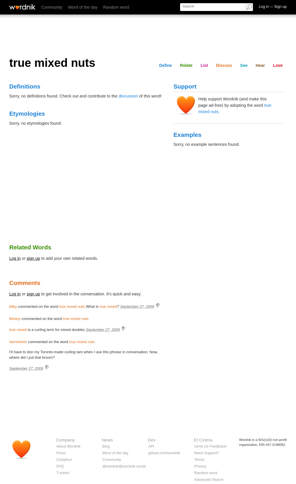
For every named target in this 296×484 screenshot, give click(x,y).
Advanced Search (208, 479)
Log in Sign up (273, 6)
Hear (260, 65)
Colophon (64, 459)
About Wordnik (68, 446)
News (107, 439)
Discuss (224, 65)
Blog (106, 446)
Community (51, 7)
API (151, 446)
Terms (199, 459)
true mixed (108, 306)
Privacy (200, 466)
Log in (15, 258)
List (204, 65)
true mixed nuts (72, 306)
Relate (186, 65)
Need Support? (206, 453)
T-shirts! (63, 473)
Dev (152, 439)
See (244, 65)
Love (278, 65)
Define (165, 65)
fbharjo (15, 318)
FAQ (60, 466)
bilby (13, 306)
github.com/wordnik (164, 453)
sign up (33, 258)
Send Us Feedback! (210, 446)
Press (61, 453)
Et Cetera (203, 439)
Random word (116, 7)
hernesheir (18, 342)
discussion (128, 96)
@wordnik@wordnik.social (124, 466)
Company (65, 439)
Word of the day (82, 7)
